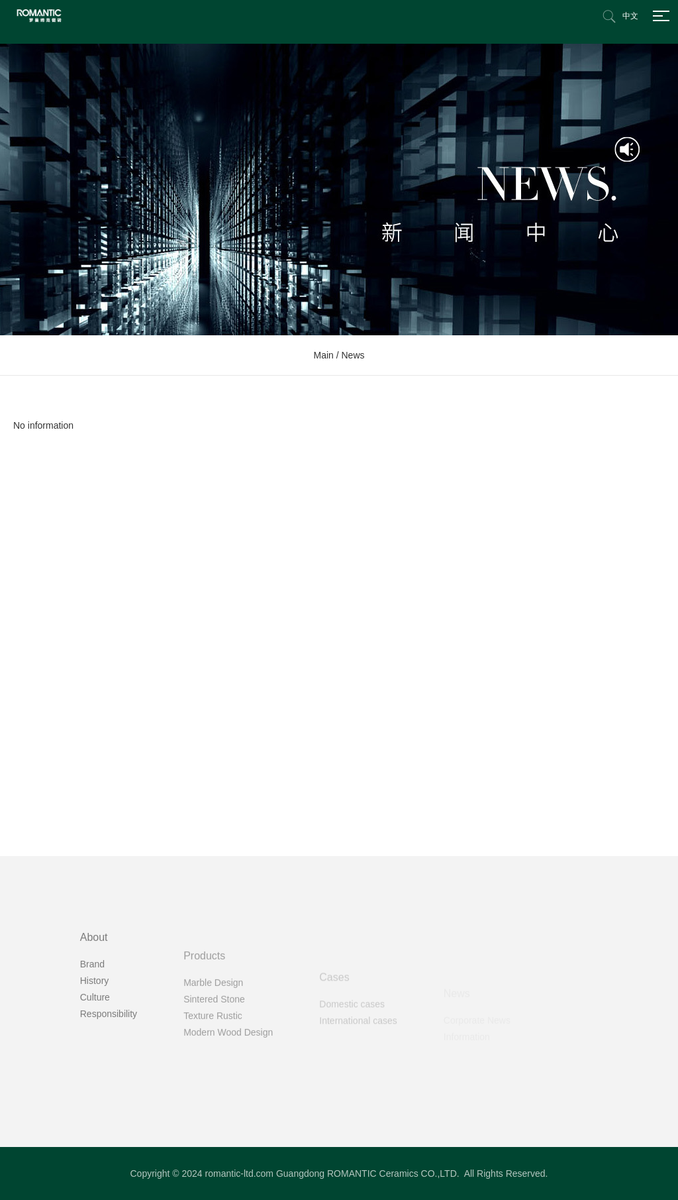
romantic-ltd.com (239, 1173)
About (94, 986)
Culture (95, 1046)
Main (323, 355)
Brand (92, 1013)
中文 (630, 16)
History (94, 1029)
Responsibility (108, 1063)
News (353, 355)
